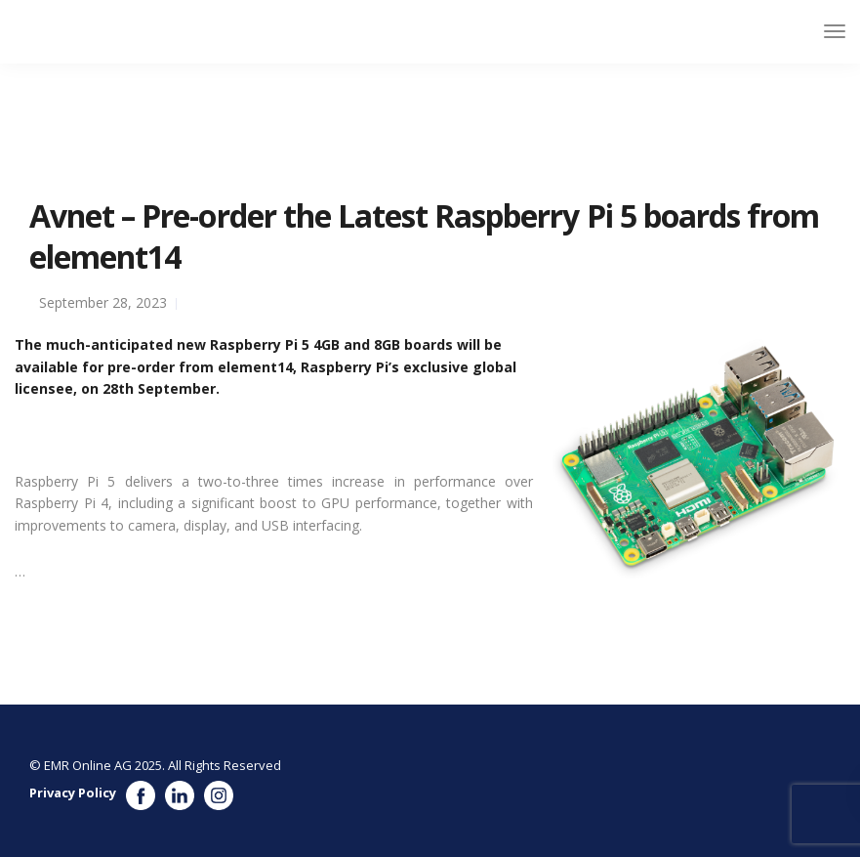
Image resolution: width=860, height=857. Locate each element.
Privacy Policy (72, 792)
